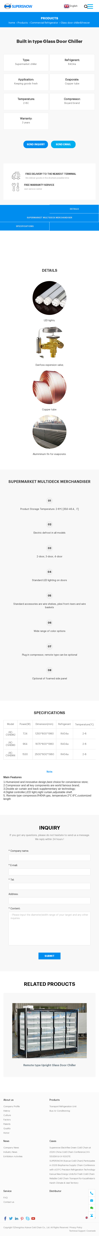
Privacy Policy (76, 1227)
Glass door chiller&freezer (75, 23)
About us (8, 1100)
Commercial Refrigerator (44, 23)
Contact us (8, 1202)
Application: (26, 79)
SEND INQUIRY (36, 144)
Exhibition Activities (12, 1156)
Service (7, 1191)
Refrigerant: (72, 60)
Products (23, 23)
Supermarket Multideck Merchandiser (49, 218)
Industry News (10, 1152)
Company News (11, 1148)
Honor (6, 1133)
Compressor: (72, 99)
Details (74, 209)
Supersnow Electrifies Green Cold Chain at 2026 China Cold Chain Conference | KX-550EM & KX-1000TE (70, 1152)
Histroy (6, 1111)
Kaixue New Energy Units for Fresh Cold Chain (72, 1174)
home (12, 23)
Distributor (55, 1191)
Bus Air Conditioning (60, 1111)
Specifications (25, 226)
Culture (7, 1115)
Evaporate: (72, 79)
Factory (7, 1120)
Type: (26, 60)
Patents (6, 1124)
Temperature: (26, 99)
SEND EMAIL (63, 144)
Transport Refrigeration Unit (63, 1106)
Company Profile (11, 1106)
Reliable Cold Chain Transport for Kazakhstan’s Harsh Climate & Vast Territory (72, 1180)
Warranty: (26, 118)
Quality (7, 1128)
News (6, 1141)
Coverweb (91, 1231)
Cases (53, 1141)
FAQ (5, 1198)
